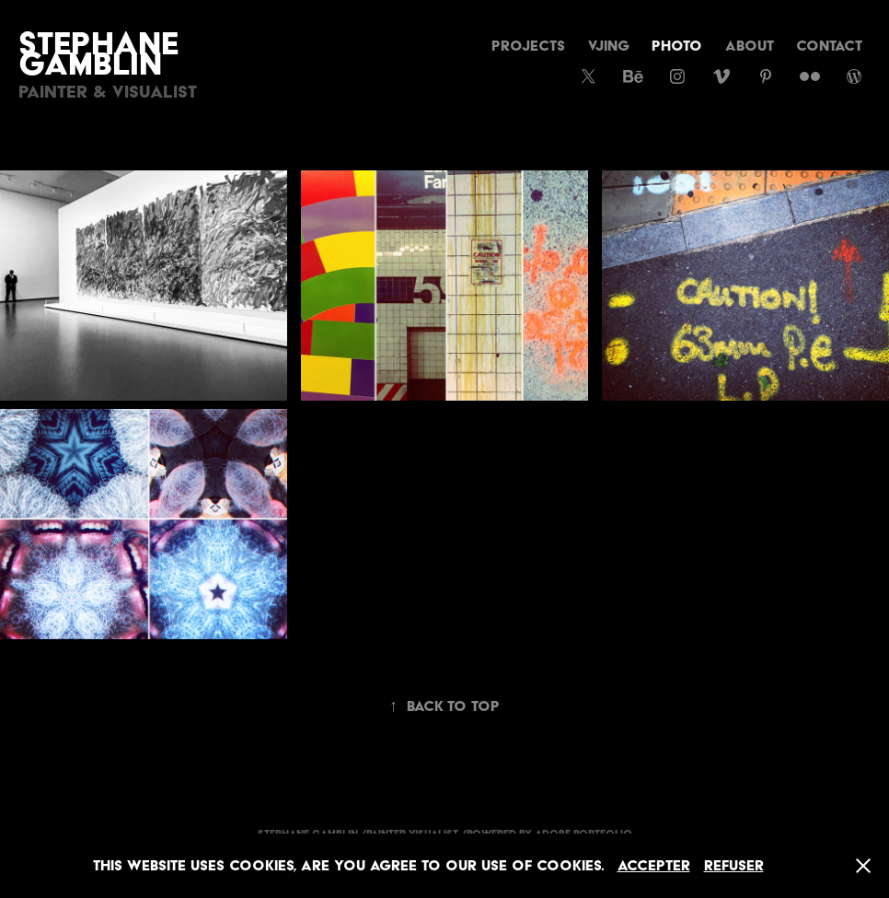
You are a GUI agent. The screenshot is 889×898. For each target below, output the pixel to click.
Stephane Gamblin (102, 53)
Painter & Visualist (107, 91)
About (749, 45)
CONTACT (829, 45)
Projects (528, 45)
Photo (677, 45)
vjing (608, 45)
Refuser (734, 865)
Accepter (654, 865)
